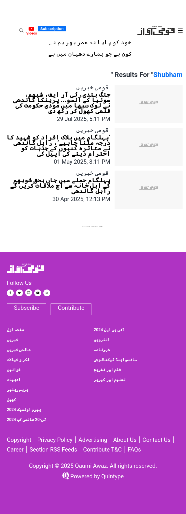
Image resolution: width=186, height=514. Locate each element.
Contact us (157, 439)
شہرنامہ (102, 349)
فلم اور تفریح (107, 369)
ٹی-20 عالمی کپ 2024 (26, 419)
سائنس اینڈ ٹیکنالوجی (115, 359)
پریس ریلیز (17, 389)
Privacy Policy (54, 439)
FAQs (134, 449)
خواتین (14, 369)
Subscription (51, 29)
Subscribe (26, 307)
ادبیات (14, 379)
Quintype (112, 476)
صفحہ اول (15, 329)
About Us (125, 439)
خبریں (12, 339)
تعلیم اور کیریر (109, 379)
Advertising (93, 439)
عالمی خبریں (19, 349)
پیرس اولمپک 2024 (24, 409)
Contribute (71, 307)
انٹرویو (102, 339)
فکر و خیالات (18, 359)
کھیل (11, 399)
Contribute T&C (102, 449)
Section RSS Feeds (53, 449)
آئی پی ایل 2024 (109, 329)
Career (15, 449)
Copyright (19, 439)
